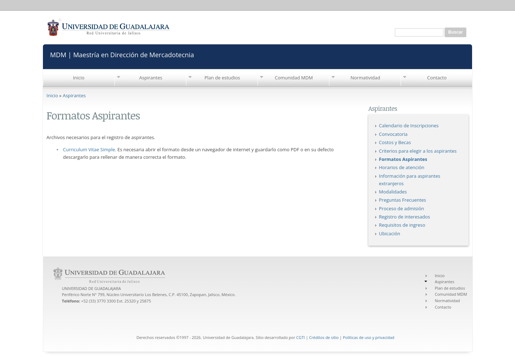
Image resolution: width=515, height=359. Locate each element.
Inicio (78, 77)
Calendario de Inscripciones (409, 125)
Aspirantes (150, 77)
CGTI (300, 337)
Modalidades (393, 191)
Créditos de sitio (324, 337)
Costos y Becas (395, 142)
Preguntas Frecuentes (402, 200)
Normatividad (365, 77)
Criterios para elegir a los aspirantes (418, 151)
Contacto (437, 77)
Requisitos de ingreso (402, 225)
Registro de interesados (404, 216)
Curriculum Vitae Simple (89, 149)
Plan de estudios (222, 77)
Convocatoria (393, 134)
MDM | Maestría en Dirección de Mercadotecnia (122, 54)
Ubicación (389, 233)
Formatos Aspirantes (403, 159)
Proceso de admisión (401, 208)
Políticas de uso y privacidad (368, 337)
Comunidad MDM (294, 77)
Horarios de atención (402, 167)
